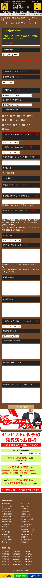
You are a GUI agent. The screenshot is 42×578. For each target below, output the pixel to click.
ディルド (14, 120)
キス (5, 115)
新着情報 (5, 534)
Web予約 (35, 576)
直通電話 (7, 576)
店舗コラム (24, 506)
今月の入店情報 (7, 514)
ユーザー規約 (25, 511)
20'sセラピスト (6, 516)
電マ (5, 120)
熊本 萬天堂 (28, 561)
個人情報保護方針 (26, 539)
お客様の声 (5, 524)
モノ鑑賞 (6, 124)
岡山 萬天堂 (5, 556)
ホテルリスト (25, 509)
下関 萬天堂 (5, 559)
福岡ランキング (25, 514)
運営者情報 (24, 537)
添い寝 (21, 115)
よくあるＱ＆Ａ (7, 532)
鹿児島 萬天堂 (17, 564)
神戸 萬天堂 (28, 554)
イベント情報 (6, 537)
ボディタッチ (27, 120)
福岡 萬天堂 (5, 561)
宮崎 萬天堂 (5, 564)
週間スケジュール (7, 511)
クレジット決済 (25, 504)
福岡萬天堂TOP (25, 527)
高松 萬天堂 (16, 559)
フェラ (26, 124)
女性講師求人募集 (26, 524)
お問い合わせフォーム (27, 529)
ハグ (13, 115)
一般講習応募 (25, 521)
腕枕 (30, 115)
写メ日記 (5, 527)
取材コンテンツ (7, 542)
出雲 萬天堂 (28, 556)
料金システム (6, 509)
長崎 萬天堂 (16, 561)
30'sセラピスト (6, 519)
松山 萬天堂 (28, 559)
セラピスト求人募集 (27, 519)
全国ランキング (25, 516)
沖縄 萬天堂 (28, 564)
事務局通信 (24, 542)
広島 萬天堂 (16, 556)
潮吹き (6, 129)
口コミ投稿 (21, 576)
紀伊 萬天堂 (16, 554)
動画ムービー (6, 529)
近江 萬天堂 (5, 551)
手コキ (17, 124)
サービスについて (7, 506)
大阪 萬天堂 (28, 551)
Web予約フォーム (26, 534)
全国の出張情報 (7, 539)
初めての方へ (6, 504)
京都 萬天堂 (16, 551)
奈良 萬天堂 (5, 554)
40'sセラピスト (6, 521)
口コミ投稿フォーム (27, 532)
